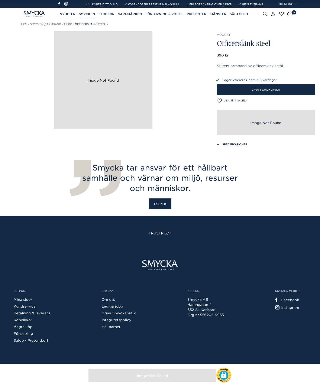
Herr (68, 24)
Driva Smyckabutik (119, 313)
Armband (53, 24)
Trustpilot (160, 233)
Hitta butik (288, 4)
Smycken (87, 14)
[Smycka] (160, 265)
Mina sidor (23, 299)
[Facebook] (60, 4)
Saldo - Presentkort (31, 340)
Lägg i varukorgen (266, 89)
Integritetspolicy (116, 320)
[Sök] (265, 14)
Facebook (287, 300)
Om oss (108, 299)
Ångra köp (23, 326)
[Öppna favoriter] (281, 14)
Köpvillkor (23, 320)
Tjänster (218, 14)
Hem (24, 24)
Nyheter (67, 14)
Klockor (106, 14)
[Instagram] (67, 4)
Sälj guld (239, 14)
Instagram (287, 307)
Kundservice (25, 306)
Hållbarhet (111, 326)
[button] (223, 375)
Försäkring (23, 333)
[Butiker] (273, 14)
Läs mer (160, 203)
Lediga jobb (112, 306)
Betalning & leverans (32, 313)
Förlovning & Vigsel (164, 14)
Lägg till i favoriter (232, 100)
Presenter (196, 14)
